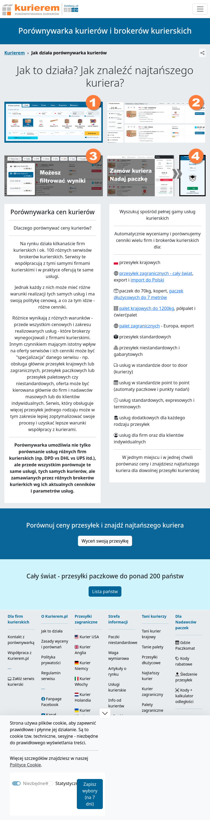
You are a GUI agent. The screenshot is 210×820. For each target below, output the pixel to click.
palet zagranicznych (139, 326)
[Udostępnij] (202, 53)
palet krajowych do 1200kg (146, 308)
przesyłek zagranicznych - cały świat (155, 273)
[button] (105, 713)
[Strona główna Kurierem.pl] (39, 9)
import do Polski (147, 280)
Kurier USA (87, 636)
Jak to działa (52, 631)
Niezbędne (34, 783)
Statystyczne (68, 783)
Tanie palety (152, 646)
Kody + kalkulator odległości (184, 695)
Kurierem (14, 53)
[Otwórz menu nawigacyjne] (200, 9)
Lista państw (105, 591)
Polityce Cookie (25, 765)
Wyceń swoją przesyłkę (105, 541)
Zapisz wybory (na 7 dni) (89, 794)
